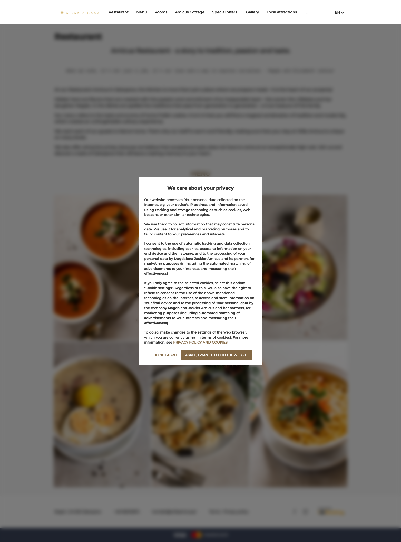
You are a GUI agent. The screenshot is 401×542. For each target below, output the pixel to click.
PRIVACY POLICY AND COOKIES (200, 342)
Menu (145, 12)
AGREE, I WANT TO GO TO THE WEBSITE (216, 355)
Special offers (228, 12)
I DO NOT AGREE (165, 355)
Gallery (255, 12)
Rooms (164, 12)
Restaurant (122, 12)
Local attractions (285, 12)
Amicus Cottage (193, 12)
